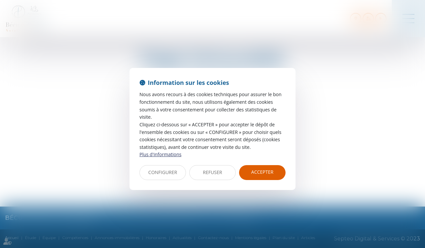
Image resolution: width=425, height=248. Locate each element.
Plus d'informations (160, 154)
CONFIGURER (162, 172)
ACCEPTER (262, 172)
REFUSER (212, 172)
